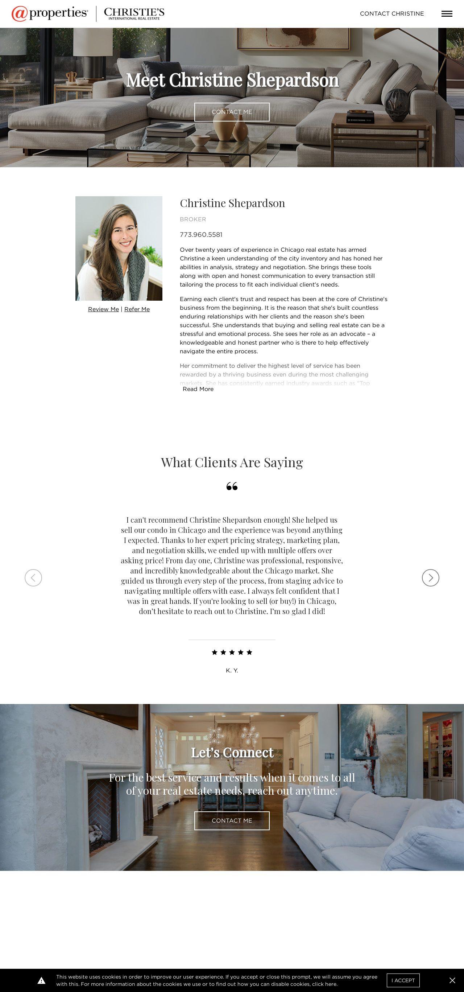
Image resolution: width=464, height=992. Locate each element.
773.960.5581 (201, 234)
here (330, 984)
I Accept (403, 980)
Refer (137, 309)
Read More (198, 389)
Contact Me (232, 111)
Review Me (103, 309)
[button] (452, 980)
